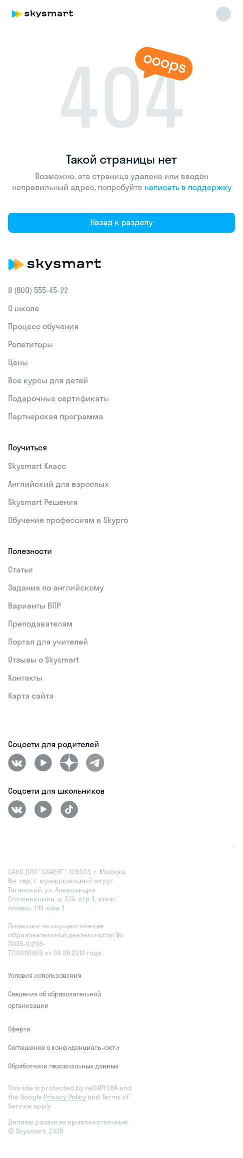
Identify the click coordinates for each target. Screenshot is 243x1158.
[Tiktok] (69, 809)
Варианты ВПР (34, 606)
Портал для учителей (48, 642)
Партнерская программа (55, 416)
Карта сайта (31, 696)
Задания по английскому (56, 588)
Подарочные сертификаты (58, 398)
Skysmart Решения (43, 502)
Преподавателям (40, 624)
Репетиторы (30, 344)
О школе (23, 308)
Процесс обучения (43, 326)
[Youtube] (43, 763)
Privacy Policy (65, 1096)
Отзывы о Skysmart (43, 660)
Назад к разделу (121, 222)
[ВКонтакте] (17, 763)
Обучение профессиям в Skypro (68, 520)
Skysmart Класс (37, 466)
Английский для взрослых (58, 484)
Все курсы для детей (48, 380)
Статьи (20, 569)
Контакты (25, 678)
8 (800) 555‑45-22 (38, 290)
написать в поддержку (187, 187)
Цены (18, 362)
